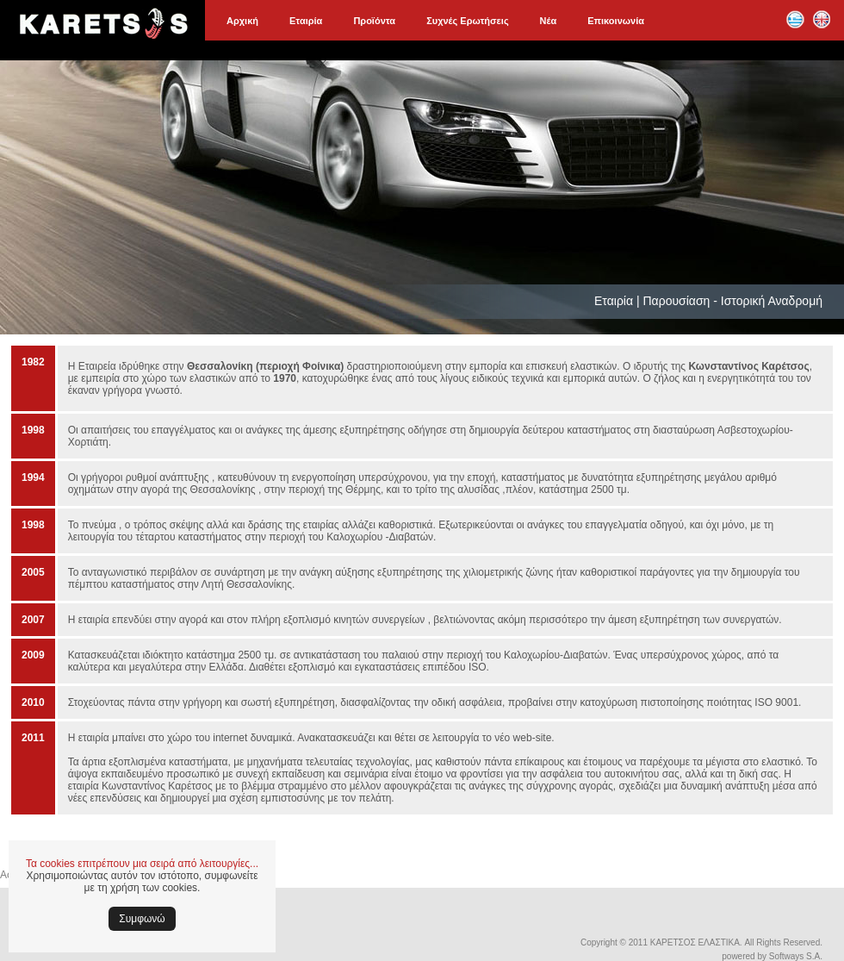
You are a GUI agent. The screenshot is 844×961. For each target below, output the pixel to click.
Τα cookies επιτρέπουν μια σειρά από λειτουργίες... (142, 864)
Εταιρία (305, 21)
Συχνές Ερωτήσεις (467, 21)
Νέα (548, 21)
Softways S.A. (795, 956)
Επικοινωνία (615, 21)
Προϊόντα (374, 21)
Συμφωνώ (141, 919)
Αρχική (242, 21)
